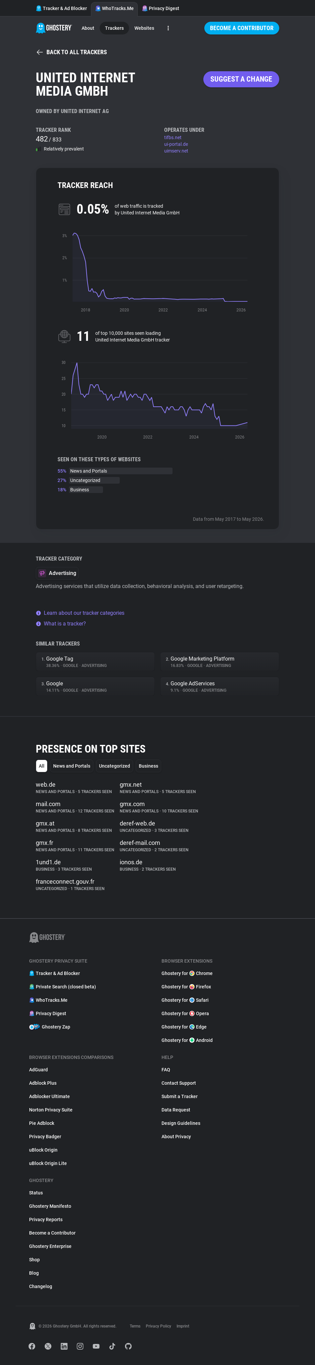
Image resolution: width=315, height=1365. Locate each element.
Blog (34, 1273)
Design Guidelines (181, 1123)
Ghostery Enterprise (50, 1246)
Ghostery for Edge (184, 1027)
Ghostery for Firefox (186, 986)
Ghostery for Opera (185, 1013)
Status (36, 1192)
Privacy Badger (45, 1136)
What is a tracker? (61, 623)
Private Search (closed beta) (62, 986)
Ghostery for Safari (185, 1000)
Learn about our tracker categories (80, 613)
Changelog (40, 1286)
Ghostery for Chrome (187, 973)
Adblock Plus (43, 1083)
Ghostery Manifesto (50, 1206)
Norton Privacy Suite (51, 1109)
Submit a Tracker (180, 1096)
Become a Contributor (242, 27)
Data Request (176, 1109)
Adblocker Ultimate (49, 1096)
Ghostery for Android (187, 1040)
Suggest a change (241, 79)
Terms (135, 1326)
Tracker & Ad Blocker (61, 8)
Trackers (114, 28)
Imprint (183, 1326)
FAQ (166, 1069)
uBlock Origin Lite (48, 1163)
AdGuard (38, 1069)
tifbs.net (173, 137)
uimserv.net (176, 151)
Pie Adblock (41, 1123)
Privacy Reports (46, 1219)
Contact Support (179, 1083)
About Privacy (176, 1136)
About (88, 28)
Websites (144, 28)
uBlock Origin (43, 1150)
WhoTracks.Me (114, 8)
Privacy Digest (160, 8)
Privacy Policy (158, 1326)
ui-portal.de (176, 144)
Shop (34, 1259)
